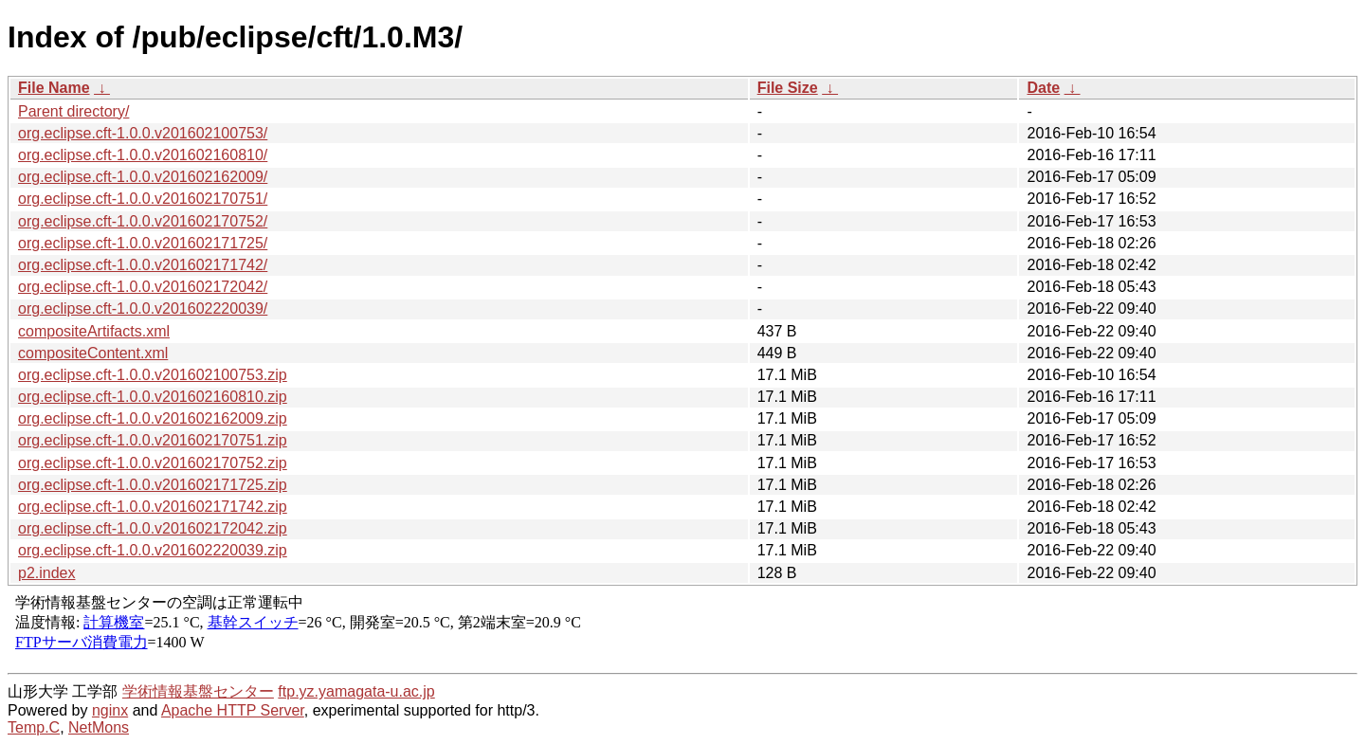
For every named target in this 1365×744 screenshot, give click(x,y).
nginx (110, 710)
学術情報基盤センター (198, 691)
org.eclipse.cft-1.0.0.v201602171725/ (142, 243)
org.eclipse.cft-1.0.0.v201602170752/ (142, 221)
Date (1043, 88)
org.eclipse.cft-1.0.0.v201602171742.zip (152, 507)
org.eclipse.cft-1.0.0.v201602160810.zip (152, 397)
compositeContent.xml (93, 353)
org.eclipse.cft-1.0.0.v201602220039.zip (152, 550)
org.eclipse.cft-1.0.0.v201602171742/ (142, 265)
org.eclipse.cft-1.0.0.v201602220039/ (142, 308)
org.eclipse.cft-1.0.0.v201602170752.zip (152, 463)
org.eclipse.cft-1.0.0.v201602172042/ (142, 287)
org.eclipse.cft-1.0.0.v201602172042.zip (152, 528)
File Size (787, 88)
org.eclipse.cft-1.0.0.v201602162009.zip (152, 418)
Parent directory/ (73, 111)
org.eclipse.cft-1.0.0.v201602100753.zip (152, 375)
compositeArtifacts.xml (94, 331)
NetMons (98, 727)
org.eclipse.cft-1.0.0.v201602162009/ (142, 177)
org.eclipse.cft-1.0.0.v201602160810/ (142, 155)
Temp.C (34, 727)
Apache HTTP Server (232, 710)
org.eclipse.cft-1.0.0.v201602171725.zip (152, 485)
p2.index (47, 573)
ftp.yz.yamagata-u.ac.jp (356, 691)
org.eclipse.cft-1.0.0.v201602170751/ (142, 199)
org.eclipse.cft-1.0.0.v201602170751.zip (152, 440)
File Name (54, 88)
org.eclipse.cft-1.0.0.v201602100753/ (142, 133)
